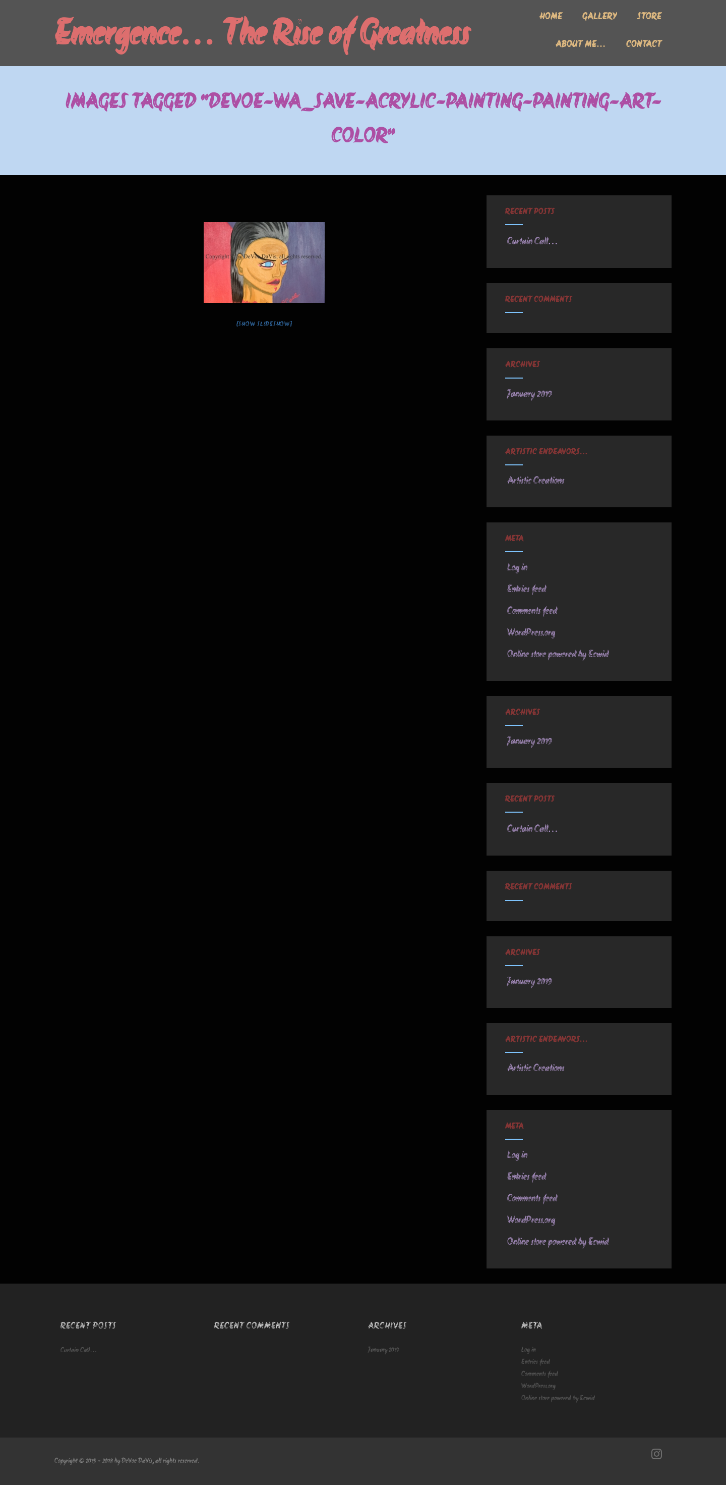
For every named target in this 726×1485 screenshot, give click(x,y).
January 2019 (529, 394)
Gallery (599, 17)
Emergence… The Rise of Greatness (261, 36)
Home (550, 17)
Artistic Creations (534, 481)
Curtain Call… (531, 241)
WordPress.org (530, 633)
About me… (581, 45)
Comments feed (531, 611)
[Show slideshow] (264, 324)
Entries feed (525, 589)
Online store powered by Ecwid (557, 654)
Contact (643, 45)
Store (649, 17)
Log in (516, 567)
